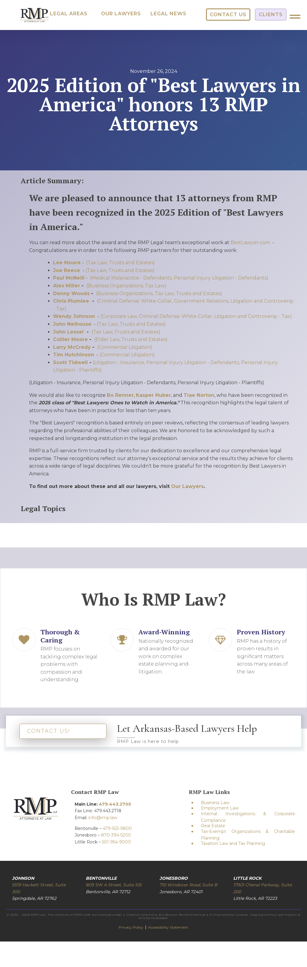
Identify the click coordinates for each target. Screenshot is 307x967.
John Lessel (69, 332)
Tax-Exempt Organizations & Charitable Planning (248, 835)
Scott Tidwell (70, 362)
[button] (69, 13)
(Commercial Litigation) (124, 347)
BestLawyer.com (250, 242)
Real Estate (213, 825)
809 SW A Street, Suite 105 (114, 885)
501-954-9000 (116, 842)
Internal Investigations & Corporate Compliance (248, 817)
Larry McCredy (72, 347)
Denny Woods (71, 293)
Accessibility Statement (168, 927)
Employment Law (220, 808)
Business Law (215, 802)
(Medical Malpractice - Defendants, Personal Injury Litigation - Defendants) (179, 278)
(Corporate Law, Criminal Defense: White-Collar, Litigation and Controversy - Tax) (196, 316)
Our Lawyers (187, 486)
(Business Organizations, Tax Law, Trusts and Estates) (159, 293)
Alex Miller (66, 286)
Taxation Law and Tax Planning (233, 843)
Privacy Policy (131, 927)
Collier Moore (70, 339)
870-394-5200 (116, 835)
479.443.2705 (115, 804)
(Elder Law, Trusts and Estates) (131, 339)
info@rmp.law (102, 817)
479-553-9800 (117, 828)
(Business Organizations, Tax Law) (126, 286)
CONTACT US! (48, 731)
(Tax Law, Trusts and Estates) (120, 262)
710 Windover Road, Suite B (188, 885)
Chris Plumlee (71, 301)
